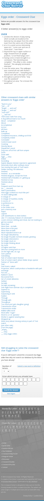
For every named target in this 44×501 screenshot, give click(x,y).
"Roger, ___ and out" (9, 110)
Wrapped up (5, 319)
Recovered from (7, 277)
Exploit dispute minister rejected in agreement (18, 163)
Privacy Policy (27, 496)
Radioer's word (7, 275)
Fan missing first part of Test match (14, 167)
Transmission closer (8, 306)
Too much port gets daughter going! (15, 304)
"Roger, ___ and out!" (9, 108)
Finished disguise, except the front (14, 176)
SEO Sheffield (33, 482)
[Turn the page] (7, 327)
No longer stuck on (8, 241)
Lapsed (4, 213)
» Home (3, 443)
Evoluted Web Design (10, 482)
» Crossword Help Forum (9, 454)
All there (4, 129)
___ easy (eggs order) (9, 334)
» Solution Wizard (7, 448)
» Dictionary (5, 459)
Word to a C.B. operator (10, 315)
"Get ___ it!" (5, 106)
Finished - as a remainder (10, 173)
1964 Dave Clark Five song (11, 116)
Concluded (5, 140)
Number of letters (6, 367)
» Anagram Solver (7, 457)
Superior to (5, 289)
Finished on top (7, 180)
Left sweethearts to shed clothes (13, 216)
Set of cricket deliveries (10, 279)
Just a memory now (8, 209)
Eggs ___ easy (6, 157)
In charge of (5, 197)
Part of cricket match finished (12, 258)
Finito (3, 184)
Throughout (5, 302)
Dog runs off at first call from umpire (15, 150)
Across (3, 127)
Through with (6, 300)
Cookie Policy (38, 496)
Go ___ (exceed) (7, 188)
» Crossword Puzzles (8, 465)
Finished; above (7, 182)
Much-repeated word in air (11, 232)
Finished (4, 171)
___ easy (4, 332)
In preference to (7, 203)
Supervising (5, 292)
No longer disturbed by (10, 235)
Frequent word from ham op (12, 186)
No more (4, 245)
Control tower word (8, 142)
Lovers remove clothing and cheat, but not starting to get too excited (21, 221)
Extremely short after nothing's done (15, 165)
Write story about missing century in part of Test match (19, 322)
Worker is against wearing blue (12, 317)
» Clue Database (6, 451)
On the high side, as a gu (10, 251)
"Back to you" (6, 104)
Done (3, 152)
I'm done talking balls (9, 195)
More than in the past (9, 228)
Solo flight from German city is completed (17, 287)
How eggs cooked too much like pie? (15, 192)
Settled (3, 281)
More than (5, 224)
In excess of (5, 201)
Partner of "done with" (9, 262)
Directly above (6, 146)
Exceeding (5, 161)
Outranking (5, 256)
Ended (3, 159)
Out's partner (6, 254)
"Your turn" (5, 112)
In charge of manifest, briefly (12, 199)
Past (3, 264)
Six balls (4, 283)
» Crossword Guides (8, 462)
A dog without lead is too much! (13, 119)
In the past (5, 205)
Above (3, 123)
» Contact (4, 467)
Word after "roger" (8, 313)
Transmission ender (8, 308)
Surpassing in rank (8, 294)
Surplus (4, 296)
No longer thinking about (10, 243)
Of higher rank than (8, 247)
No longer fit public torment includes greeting (18, 237)
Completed (5, 133)
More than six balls (8, 230)
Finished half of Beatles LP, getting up (15, 178)
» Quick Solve (5, 446)
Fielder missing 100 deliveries (12, 169)
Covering (4, 144)
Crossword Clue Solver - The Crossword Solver (12, 5)
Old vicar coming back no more (13, 249)
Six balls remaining (8, 285)
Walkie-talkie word (8, 310)
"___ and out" (6, 114)
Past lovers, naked (8, 266)
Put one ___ (5, 273)
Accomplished (6, 125)
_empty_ (4, 329)
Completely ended (8, 138)
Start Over (11, 394)
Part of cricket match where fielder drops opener (19, 260)
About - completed (8, 121)
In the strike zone (7, 207)
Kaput (3, 211)
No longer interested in (10, 239)
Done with (5, 154)
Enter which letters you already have (17, 376)
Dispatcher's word (8, 148)
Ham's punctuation (8, 190)
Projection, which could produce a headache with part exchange (21, 269)
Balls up (4, 131)
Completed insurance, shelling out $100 (16, 135)
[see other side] (7, 325)
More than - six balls (9, 226)
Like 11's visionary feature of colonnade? (16, 218)
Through (4, 298)
